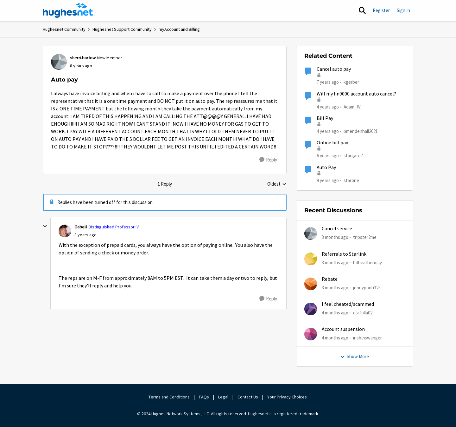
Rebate (330, 279)
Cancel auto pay (334, 69)
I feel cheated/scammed (348, 304)
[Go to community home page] (69, 10)
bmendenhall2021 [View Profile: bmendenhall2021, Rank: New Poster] (361, 131)
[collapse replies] (45, 226)
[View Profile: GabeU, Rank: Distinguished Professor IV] (65, 231)
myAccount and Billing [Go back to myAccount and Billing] (179, 29)
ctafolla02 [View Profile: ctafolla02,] (362, 313)
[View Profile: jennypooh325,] (310, 284)
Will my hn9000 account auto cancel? (356, 94)
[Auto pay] (85, 235)
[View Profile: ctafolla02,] (310, 309)
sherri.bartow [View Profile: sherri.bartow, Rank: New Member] (83, 58)
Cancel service (337, 229)
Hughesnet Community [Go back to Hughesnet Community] (64, 29)
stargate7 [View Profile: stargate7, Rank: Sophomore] (353, 156)
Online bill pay (332, 143)
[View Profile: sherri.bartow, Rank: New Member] (59, 62)
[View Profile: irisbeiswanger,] (310, 334)
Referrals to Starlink (344, 254)
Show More (354, 356)
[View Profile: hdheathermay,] (310, 259)
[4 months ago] (335, 313)
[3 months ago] (335, 237)
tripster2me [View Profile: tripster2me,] (365, 237)
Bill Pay (325, 118)
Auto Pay (326, 167)
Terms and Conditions (169, 397)
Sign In (403, 10)
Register (381, 10)
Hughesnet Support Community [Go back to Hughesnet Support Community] (122, 29)
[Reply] (268, 159)
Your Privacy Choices (287, 397)
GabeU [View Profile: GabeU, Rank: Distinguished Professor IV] (80, 227)
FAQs (204, 397)
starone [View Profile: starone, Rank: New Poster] (351, 180)
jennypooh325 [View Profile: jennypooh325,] (367, 288)
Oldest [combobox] (277, 184)
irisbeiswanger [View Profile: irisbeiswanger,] (367, 338)
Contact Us (248, 397)
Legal (223, 397)
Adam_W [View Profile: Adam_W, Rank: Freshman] (352, 106)
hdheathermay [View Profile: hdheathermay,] (367, 262)
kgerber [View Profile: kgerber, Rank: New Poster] (351, 82)
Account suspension (343, 329)
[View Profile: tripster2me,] (310, 233)
